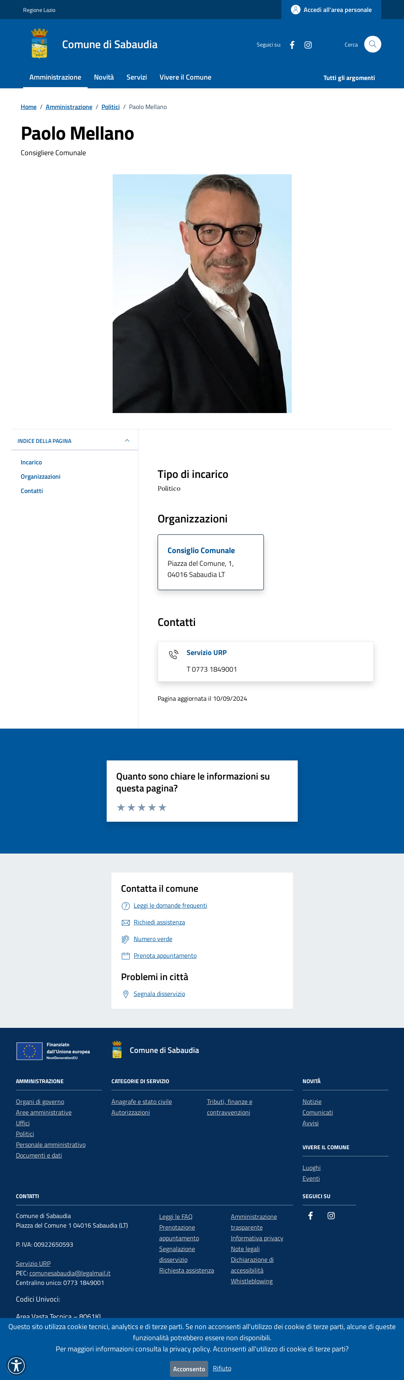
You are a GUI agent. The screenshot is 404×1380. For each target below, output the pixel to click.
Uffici (23, 1123)
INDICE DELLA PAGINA (75, 440)
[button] (16, 1365)
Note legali (245, 1248)
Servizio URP (207, 652)
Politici (25, 1133)
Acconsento (189, 1369)
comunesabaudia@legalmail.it (70, 1273)
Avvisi (311, 1123)
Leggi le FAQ (176, 1216)
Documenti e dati (39, 1155)
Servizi (137, 77)
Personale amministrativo (51, 1144)
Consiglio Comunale (201, 550)
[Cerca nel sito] (372, 44)
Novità (104, 77)
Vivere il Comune (185, 77)
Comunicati (318, 1112)
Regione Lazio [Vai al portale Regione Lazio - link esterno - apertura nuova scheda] (39, 10)
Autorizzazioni (130, 1112)
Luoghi (312, 1167)
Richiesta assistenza (186, 1270)
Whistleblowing (252, 1281)
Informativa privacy (257, 1238)
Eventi (311, 1178)
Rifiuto (222, 1368)
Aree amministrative (44, 1112)
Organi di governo (40, 1101)
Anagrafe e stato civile (141, 1101)
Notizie (312, 1101)
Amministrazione (55, 77)
